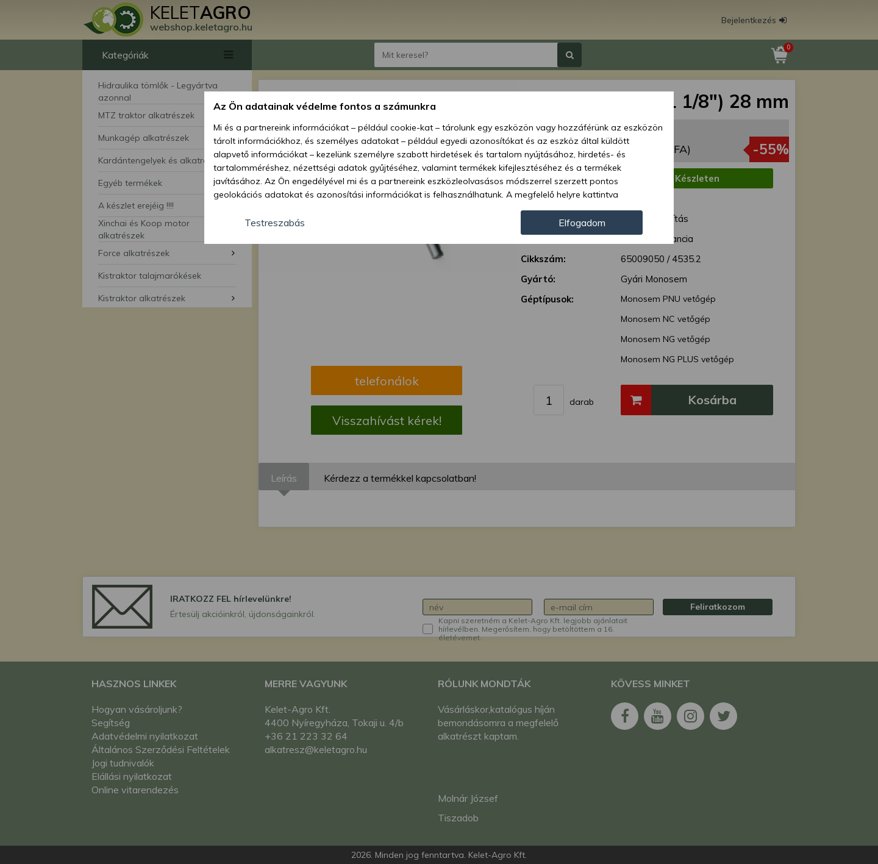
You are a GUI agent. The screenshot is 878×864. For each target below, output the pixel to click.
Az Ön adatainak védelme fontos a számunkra (324, 106)
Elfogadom (582, 222)
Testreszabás (274, 222)
